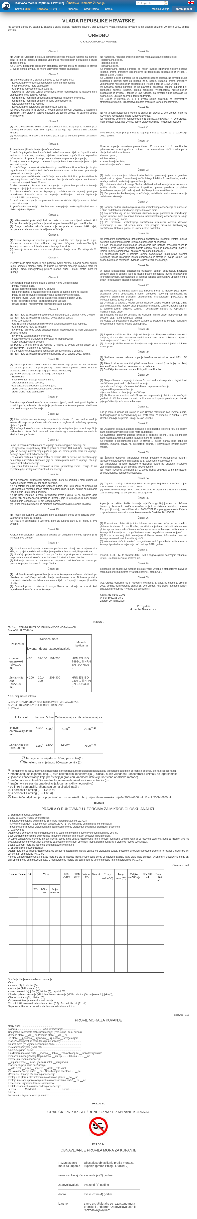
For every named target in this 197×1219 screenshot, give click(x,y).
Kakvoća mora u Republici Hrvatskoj (39, 3)
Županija (73, 8)
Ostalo (109, 8)
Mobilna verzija (160, 8)
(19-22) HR (49, 8)
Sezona (23, 8)
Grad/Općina (91, 8)
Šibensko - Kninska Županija (85, 3)
